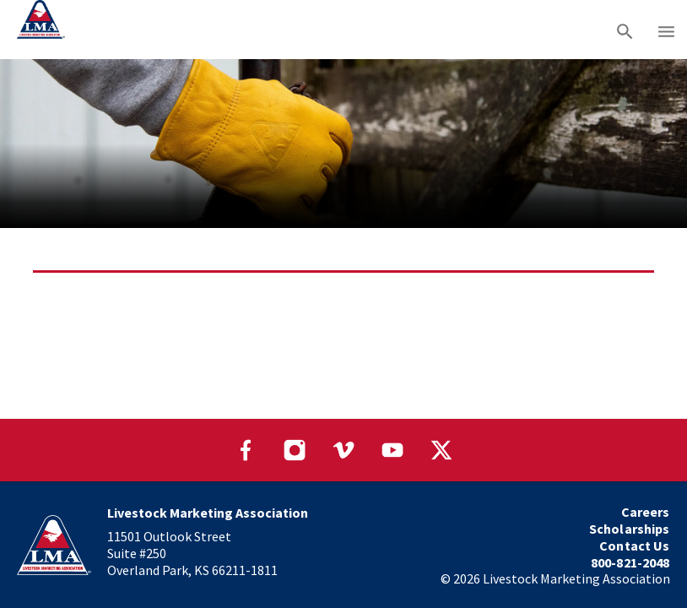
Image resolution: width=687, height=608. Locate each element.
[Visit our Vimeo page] (343, 450)
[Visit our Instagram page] (294, 450)
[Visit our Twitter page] (441, 450)
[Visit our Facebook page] (245, 450)
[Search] (625, 29)
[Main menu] (666, 29)
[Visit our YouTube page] (392, 450)
